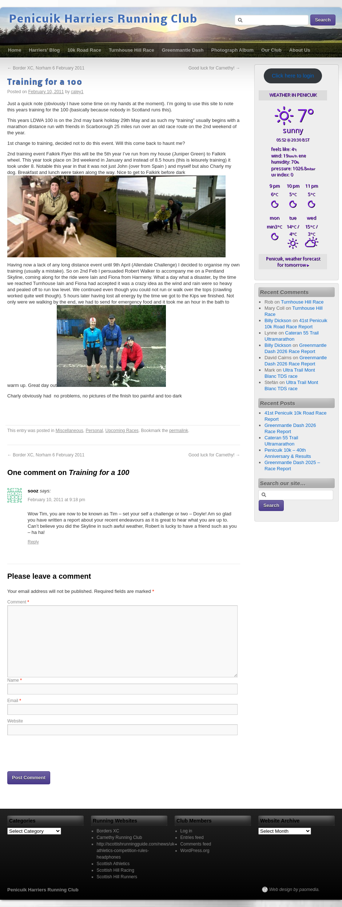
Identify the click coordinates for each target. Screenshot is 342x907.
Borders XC (108, 830)
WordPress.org (195, 850)
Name (14, 680)
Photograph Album (232, 50)
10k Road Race (84, 50)
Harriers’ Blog (44, 50)
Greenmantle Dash (183, 50)
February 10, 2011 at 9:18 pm (56, 499)
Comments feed (195, 844)
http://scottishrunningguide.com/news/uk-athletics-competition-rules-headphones (136, 850)
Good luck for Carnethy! (214, 68)
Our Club (271, 50)
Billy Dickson (278, 320)
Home (14, 50)
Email (14, 700)
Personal (94, 430)
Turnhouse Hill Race (131, 50)
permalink (178, 430)
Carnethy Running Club (119, 837)
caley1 (77, 91)
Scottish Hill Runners (117, 876)
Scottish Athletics (113, 863)
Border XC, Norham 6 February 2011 (45, 68)
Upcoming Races (122, 430)
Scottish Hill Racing (115, 870)
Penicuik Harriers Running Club (103, 19)
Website (15, 721)
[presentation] (62, 752)
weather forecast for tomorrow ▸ (293, 262)
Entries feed (192, 837)
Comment (18, 602)
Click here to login (293, 76)
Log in (186, 830)
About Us (299, 50)
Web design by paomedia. (294, 889)
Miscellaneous (69, 430)
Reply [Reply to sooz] (33, 541)
